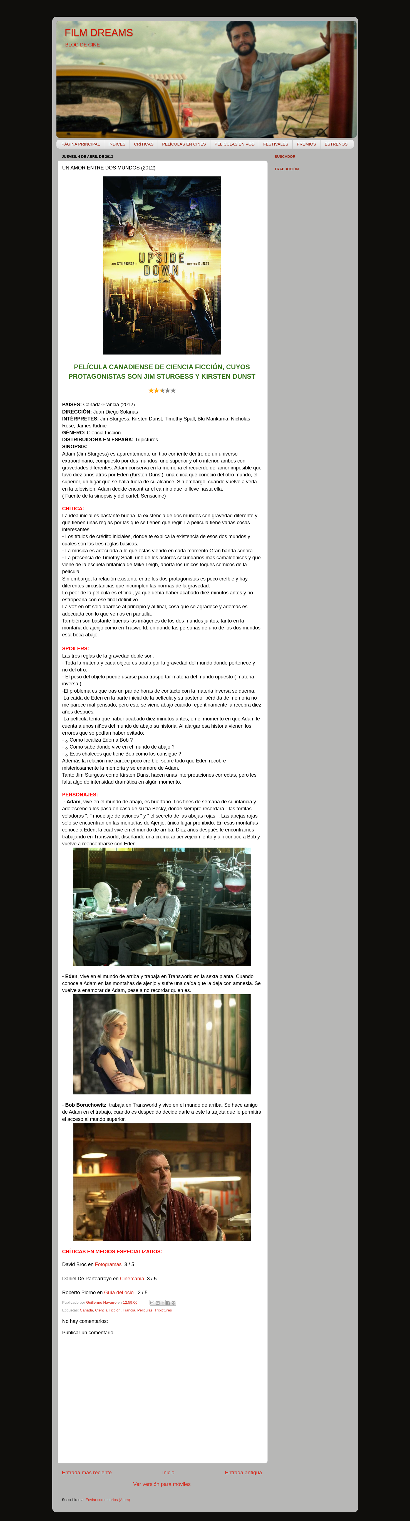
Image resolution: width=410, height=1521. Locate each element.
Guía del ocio (119, 1292)
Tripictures (163, 1310)
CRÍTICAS (143, 144)
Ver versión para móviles (162, 1484)
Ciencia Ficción (108, 1310)
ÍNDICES (116, 144)
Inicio (168, 1472)
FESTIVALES (275, 144)
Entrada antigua (243, 1472)
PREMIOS (306, 144)
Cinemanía (133, 1278)
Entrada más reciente (87, 1472)
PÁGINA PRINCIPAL (80, 144)
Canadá (86, 1310)
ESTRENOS (336, 144)
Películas (145, 1310)
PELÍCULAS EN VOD (235, 144)
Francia (129, 1310)
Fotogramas (108, 1264)
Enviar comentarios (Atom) (108, 1500)
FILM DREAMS (99, 32)
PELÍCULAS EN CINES (184, 144)
